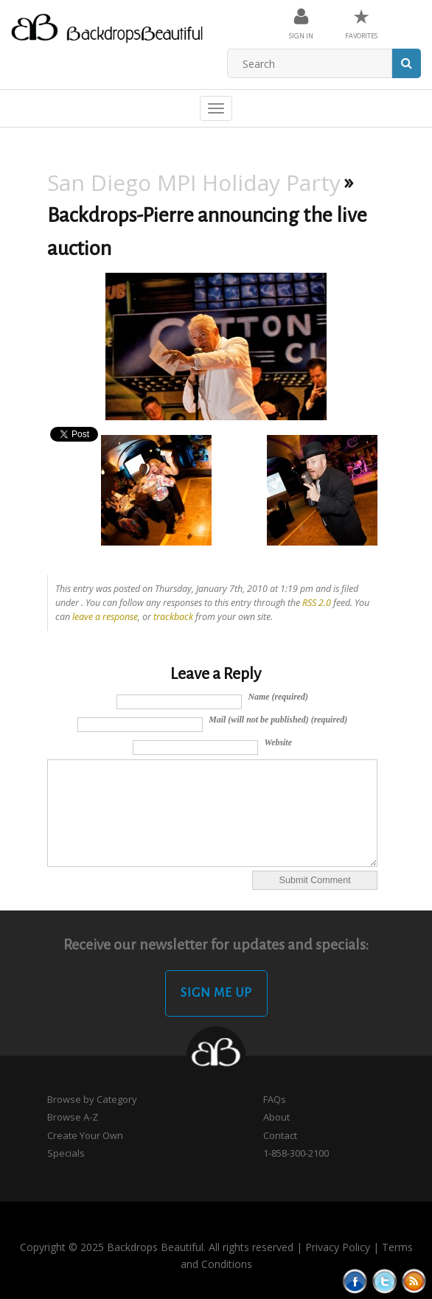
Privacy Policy (337, 1247)
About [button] (276, 1117)
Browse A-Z (72, 1117)
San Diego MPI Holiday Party (194, 182)
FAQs (274, 1099)
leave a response (105, 616)
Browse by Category (92, 1099)
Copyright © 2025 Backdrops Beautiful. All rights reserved (156, 1247)
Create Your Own (85, 1135)
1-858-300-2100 (296, 1153)
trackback (173, 616)
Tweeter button (384, 1281)
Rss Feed (414, 1281)
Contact (280, 1135)
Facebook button (355, 1281)
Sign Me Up (216, 993)
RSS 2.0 (316, 602)
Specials (66, 1153)
